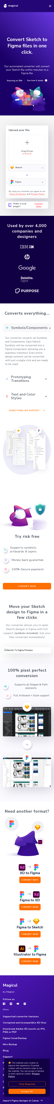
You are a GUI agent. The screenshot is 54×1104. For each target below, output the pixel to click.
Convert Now (29, 876)
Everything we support (27, 410)
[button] (50, 6)
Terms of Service (17, 194)
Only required (27, 1084)
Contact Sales (39, 205)
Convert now (27, 586)
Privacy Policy (37, 194)
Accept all (27, 1091)
